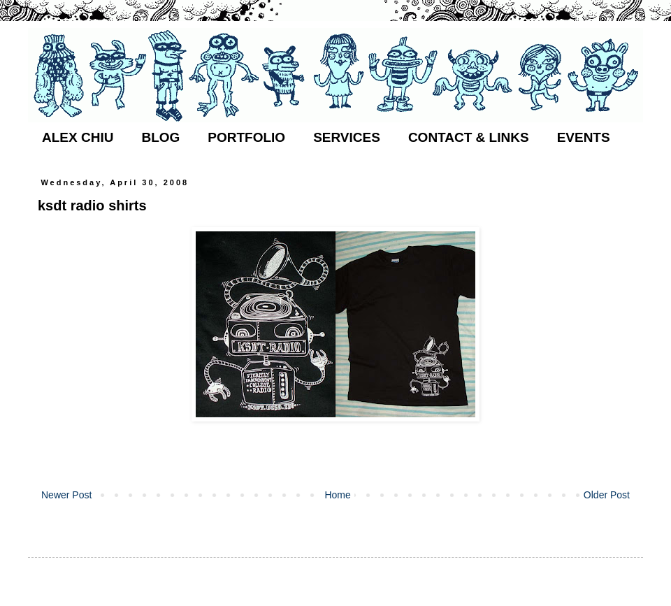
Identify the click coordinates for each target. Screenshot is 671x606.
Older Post (607, 494)
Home (337, 494)
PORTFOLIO (246, 137)
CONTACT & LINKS (468, 137)
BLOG (160, 137)
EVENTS (583, 137)
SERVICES (346, 137)
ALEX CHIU (77, 137)
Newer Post (66, 494)
